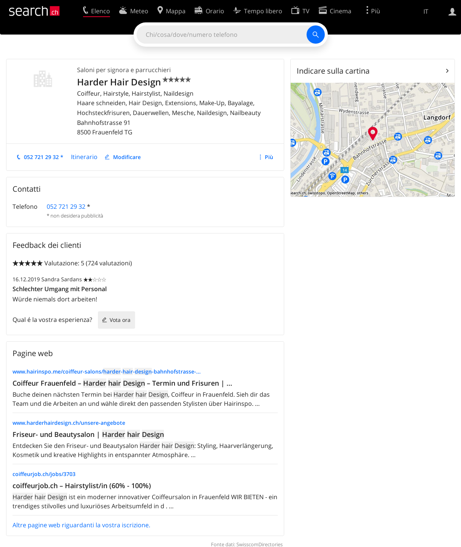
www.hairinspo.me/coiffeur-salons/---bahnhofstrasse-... (107, 371)
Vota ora (120, 319)
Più (269, 157)
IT (425, 11)
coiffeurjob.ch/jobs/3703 (44, 474)
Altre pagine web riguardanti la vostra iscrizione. (81, 525)
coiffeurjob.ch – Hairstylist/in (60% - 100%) (82, 485)
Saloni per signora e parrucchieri (124, 70)
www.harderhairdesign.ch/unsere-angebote (69, 422)
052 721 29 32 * (43, 157)
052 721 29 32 (66, 206)
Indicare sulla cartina (333, 71)
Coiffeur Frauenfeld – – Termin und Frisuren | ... (122, 383)
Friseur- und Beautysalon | (88, 434)
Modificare (127, 157)
